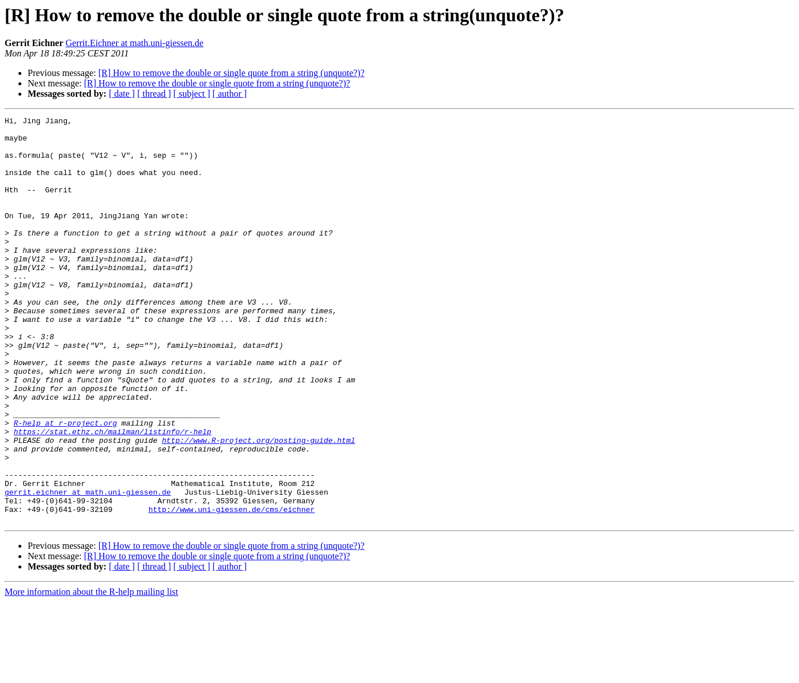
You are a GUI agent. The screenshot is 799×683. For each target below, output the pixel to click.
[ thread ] (154, 93)
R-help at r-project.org (65, 485)
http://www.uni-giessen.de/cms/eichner (232, 588)
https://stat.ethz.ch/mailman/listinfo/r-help (112, 495)
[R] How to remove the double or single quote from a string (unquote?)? (232, 73)
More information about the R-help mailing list (91, 673)
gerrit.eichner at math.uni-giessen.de (88, 568)
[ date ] (122, 93)
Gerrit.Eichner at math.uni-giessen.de (134, 43)
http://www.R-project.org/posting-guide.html (258, 505)
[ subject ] (191, 93)
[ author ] (230, 93)
